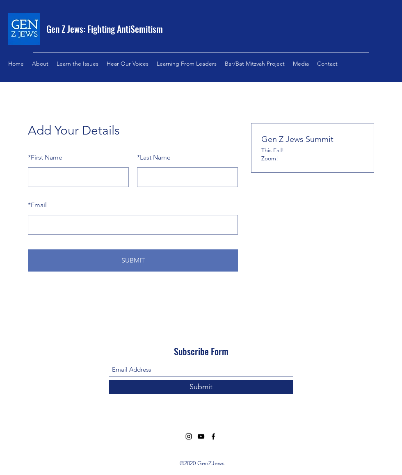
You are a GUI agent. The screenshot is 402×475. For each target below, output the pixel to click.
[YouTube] (201, 436)
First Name (45, 157)
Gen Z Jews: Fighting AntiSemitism (104, 28)
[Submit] (201, 387)
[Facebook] (213, 436)
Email (37, 205)
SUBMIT (133, 260)
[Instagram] (189, 436)
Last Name (154, 157)
